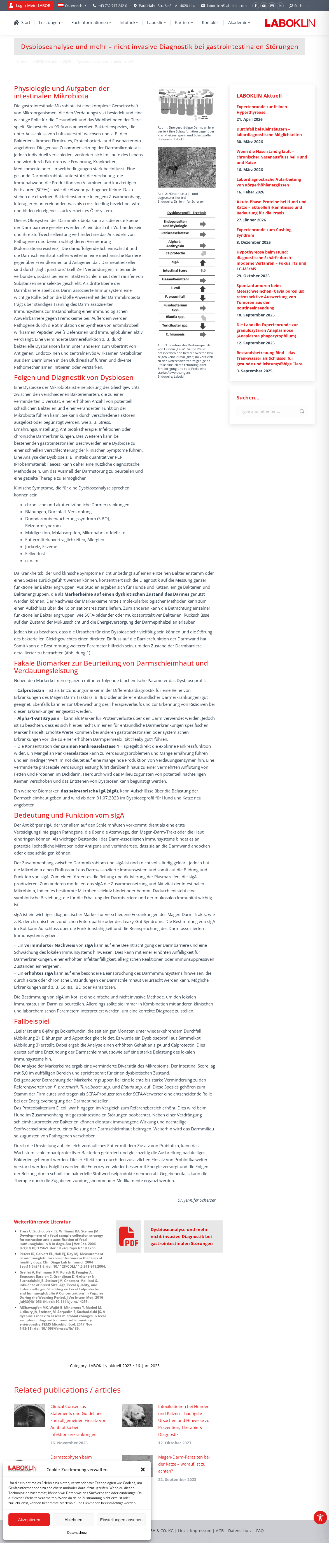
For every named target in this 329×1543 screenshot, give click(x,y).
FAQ (260, 1530)
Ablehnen (73, 1519)
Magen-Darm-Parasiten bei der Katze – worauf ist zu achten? (184, 1464)
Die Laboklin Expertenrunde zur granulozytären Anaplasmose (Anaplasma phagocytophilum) (267, 330)
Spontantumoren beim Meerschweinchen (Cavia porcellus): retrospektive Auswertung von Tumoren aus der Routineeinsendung (271, 297)
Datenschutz (77, 1532)
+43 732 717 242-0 (112, 5)
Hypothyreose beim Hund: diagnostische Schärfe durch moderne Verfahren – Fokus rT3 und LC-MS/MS (271, 260)
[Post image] (29, 1415)
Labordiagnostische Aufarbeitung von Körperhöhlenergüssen (269, 182)
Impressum (200, 1530)
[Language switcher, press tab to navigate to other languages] (72, 5)
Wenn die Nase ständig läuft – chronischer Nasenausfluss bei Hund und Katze (272, 157)
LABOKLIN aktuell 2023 (110, 1365)
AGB (220, 1530)
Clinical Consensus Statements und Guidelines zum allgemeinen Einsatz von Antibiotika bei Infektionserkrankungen (78, 1420)
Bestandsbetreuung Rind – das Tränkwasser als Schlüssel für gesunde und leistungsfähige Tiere (269, 358)
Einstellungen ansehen (121, 1519)
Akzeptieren (29, 1519)
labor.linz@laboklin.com (224, 5)
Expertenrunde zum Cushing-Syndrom (265, 232)
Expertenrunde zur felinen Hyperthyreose (262, 109)
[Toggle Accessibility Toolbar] (320, 1517)
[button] (143, 1469)
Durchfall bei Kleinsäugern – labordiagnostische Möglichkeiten (269, 131)
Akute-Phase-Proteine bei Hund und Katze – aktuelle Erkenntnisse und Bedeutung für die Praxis (272, 207)
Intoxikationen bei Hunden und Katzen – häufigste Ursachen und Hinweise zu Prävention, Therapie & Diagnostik (183, 1420)
